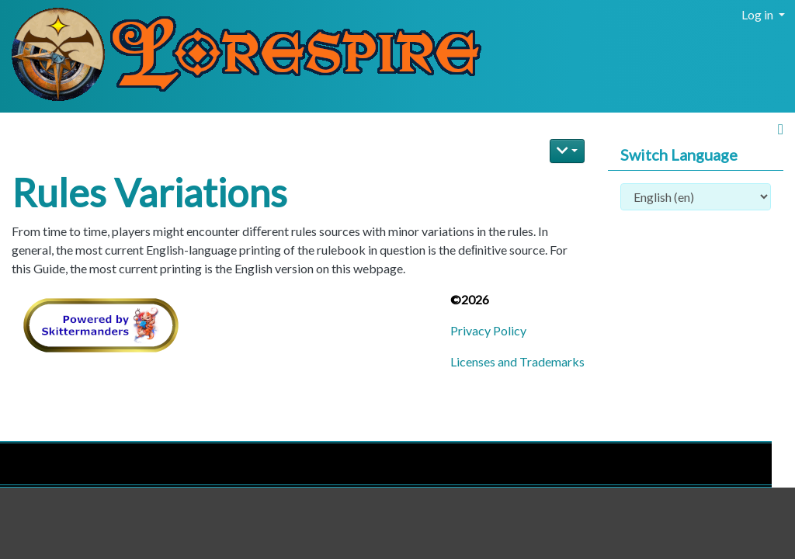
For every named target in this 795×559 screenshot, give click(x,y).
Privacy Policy (488, 330)
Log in (758, 14)
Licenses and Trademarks (517, 361)
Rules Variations (149, 192)
